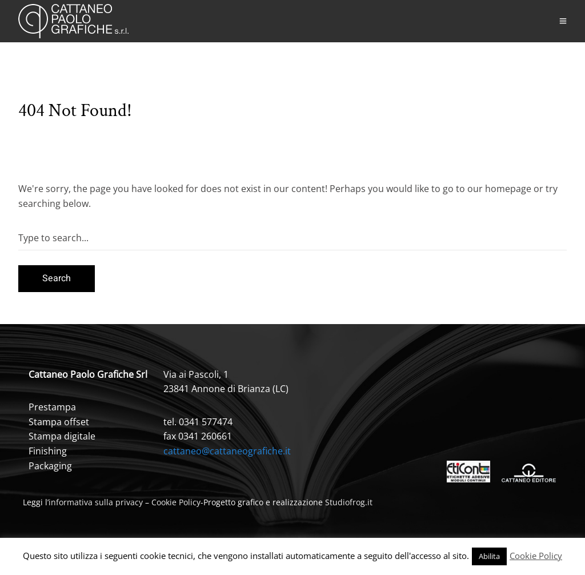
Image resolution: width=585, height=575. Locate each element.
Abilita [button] (489, 556)
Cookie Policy (176, 502)
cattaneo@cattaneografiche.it (227, 451)
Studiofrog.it (348, 502)
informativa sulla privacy (96, 502)
